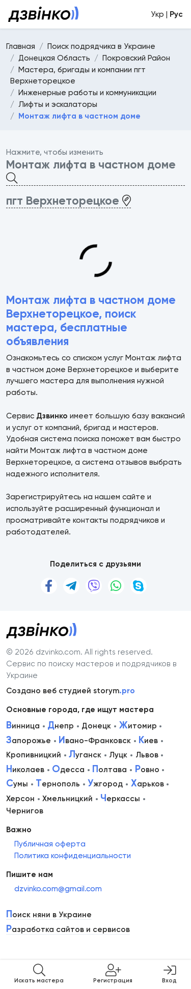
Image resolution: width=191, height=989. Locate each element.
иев (148, 740)
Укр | (167, 14)
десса (68, 769)
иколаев (25, 769)
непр (60, 725)
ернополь (58, 783)
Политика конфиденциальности (72, 855)
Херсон (20, 798)
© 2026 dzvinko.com (43, 652)
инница (23, 725)
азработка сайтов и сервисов (68, 930)
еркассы (120, 798)
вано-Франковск (95, 740)
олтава (109, 769)
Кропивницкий (33, 754)
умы (17, 783)
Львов (146, 754)
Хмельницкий (67, 798)
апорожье (28, 740)
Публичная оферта (50, 844)
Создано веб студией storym (70, 690)
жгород (105, 783)
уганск (85, 754)
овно (147, 769)
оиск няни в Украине (49, 915)
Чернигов (24, 810)
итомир (138, 725)
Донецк (96, 725)
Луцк (118, 754)
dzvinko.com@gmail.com (58, 888)
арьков (147, 783)
